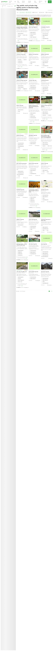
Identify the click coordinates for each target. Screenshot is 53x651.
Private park (28, 12)
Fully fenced (35, 12)
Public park (22, 12)
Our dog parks (10, 2)
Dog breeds (35, 2)
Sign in (45, 2)
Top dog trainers (29, 2)
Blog (15, 1)
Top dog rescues (23, 2)
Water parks (41, 12)
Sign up (50, 2)
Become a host (40, 2)
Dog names (18, 2)
